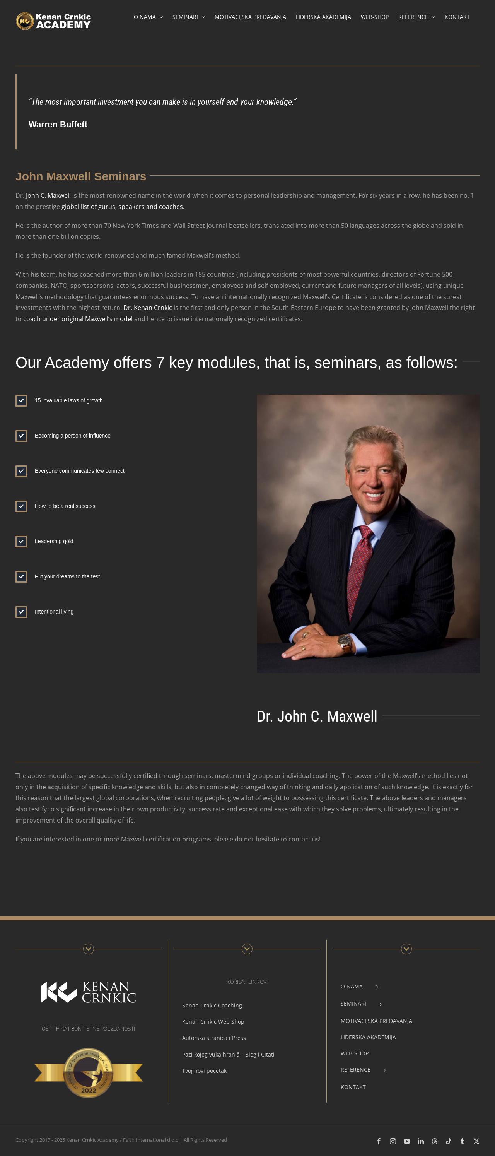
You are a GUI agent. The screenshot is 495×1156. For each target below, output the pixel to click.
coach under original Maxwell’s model (78, 319)
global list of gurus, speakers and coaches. (122, 206)
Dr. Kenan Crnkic (147, 307)
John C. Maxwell (48, 195)
